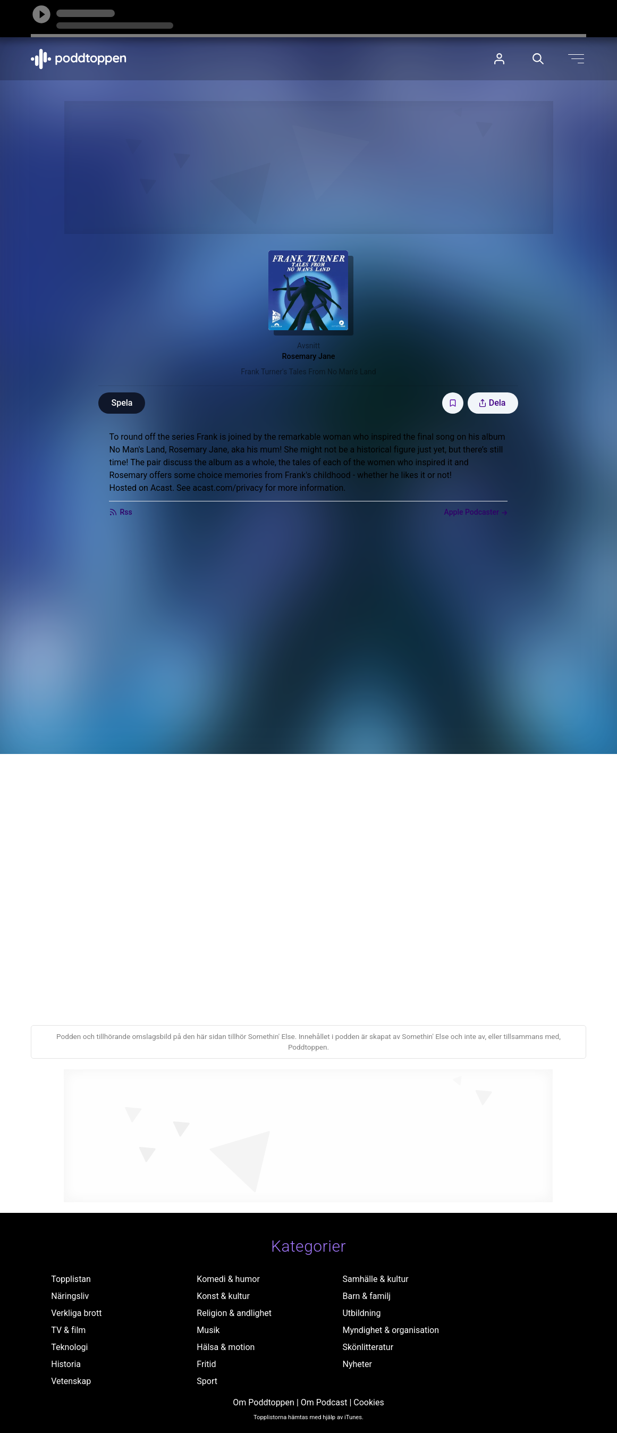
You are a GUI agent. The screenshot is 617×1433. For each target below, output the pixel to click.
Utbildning (361, 1313)
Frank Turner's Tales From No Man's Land (308, 371)
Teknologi (69, 1347)
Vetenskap (71, 1381)
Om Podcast (324, 1402)
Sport (207, 1381)
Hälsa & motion (226, 1347)
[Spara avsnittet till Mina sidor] (452, 403)
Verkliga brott (76, 1313)
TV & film (68, 1330)
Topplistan (71, 1279)
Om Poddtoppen (263, 1402)
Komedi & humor (228, 1279)
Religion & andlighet (234, 1313)
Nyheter (356, 1364)
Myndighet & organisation (390, 1330)
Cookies (368, 1402)
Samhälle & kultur (375, 1279)
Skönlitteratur (367, 1347)
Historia (66, 1364)
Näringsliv (70, 1296)
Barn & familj (366, 1296)
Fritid (206, 1364)
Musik (208, 1330)
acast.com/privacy (228, 488)
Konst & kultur (223, 1296)
